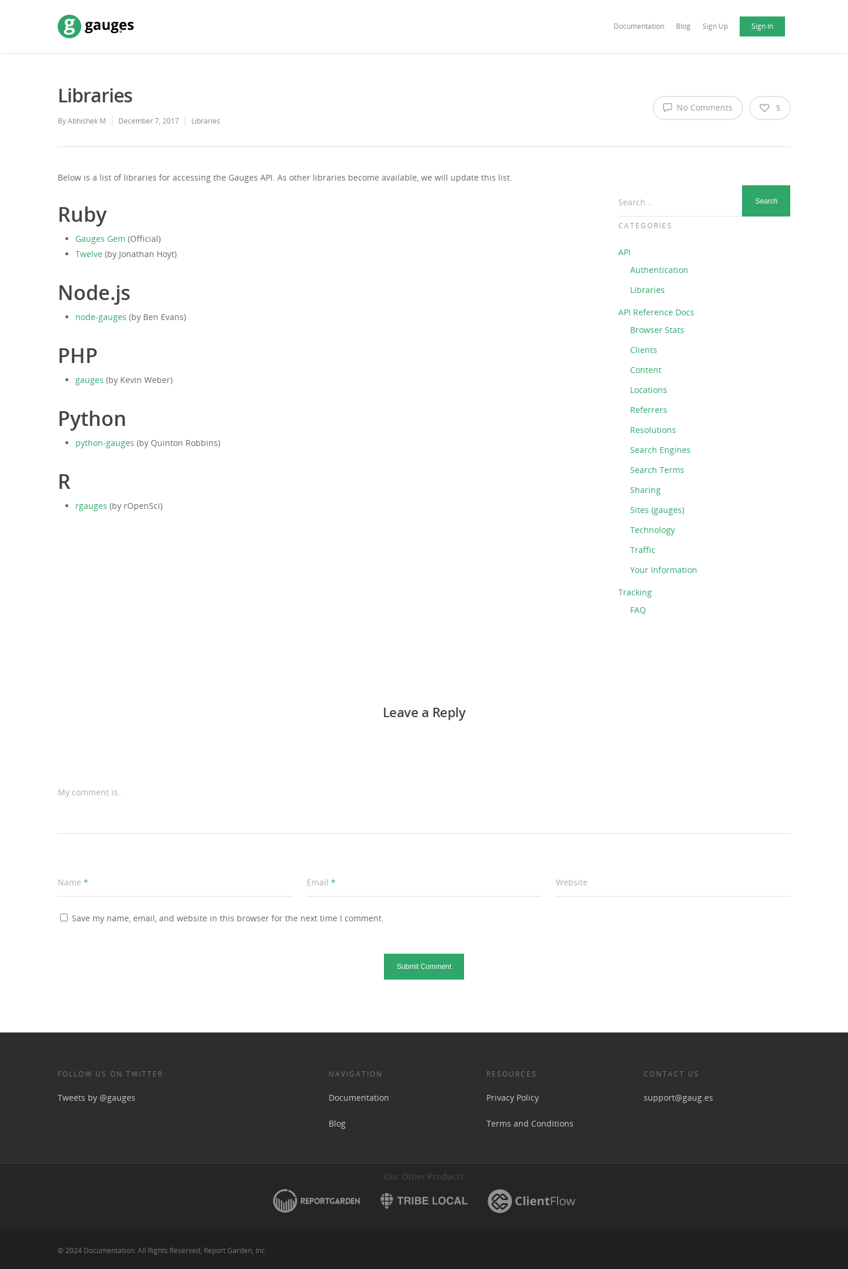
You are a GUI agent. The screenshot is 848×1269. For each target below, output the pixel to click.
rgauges (91, 505)
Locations (648, 389)
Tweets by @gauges (96, 1097)
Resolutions (653, 429)
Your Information (663, 569)
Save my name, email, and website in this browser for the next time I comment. (228, 918)
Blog (683, 26)
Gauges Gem (100, 238)
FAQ (638, 609)
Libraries (205, 121)
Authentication (659, 269)
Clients (643, 349)
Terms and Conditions (530, 1123)
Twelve (88, 253)
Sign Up (715, 26)
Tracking (635, 592)
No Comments (698, 107)
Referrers (648, 409)
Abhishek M (87, 121)
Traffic (642, 549)
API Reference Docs (656, 312)
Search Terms (657, 469)
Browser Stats (657, 329)
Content (645, 369)
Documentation (639, 26)
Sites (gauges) (657, 509)
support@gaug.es (678, 1097)
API (624, 252)
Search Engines (660, 449)
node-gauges (101, 316)
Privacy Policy (512, 1097)
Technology (652, 529)
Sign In (762, 26)
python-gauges (104, 442)
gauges (89, 379)
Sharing (645, 489)
